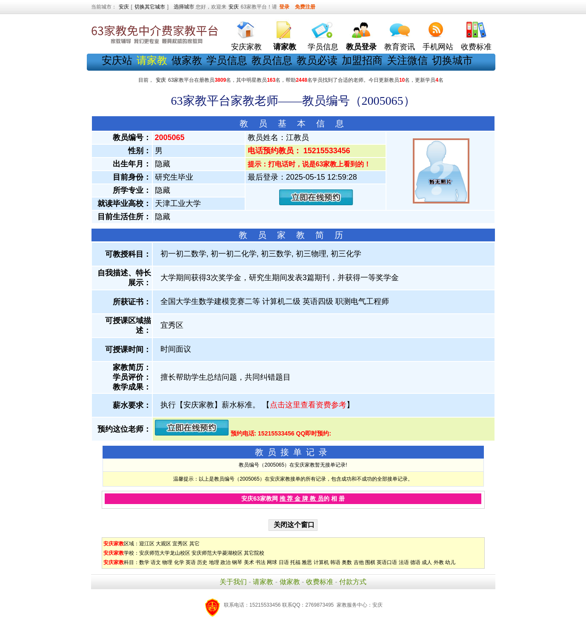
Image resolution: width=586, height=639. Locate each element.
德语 (415, 562)
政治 (225, 562)
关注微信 (407, 60)
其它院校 (254, 553)
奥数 (347, 562)
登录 (284, 7)
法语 (404, 562)
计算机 (321, 562)
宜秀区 (180, 544)
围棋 (370, 562)
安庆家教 (246, 47)
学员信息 (323, 47)
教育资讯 (399, 47)
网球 (272, 562)
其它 (194, 544)
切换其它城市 (149, 7)
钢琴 (237, 562)
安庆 (124, 7)
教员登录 (361, 47)
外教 (439, 562)
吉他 (359, 562)
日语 (284, 562)
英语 (191, 562)
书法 (260, 562)
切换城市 (452, 60)
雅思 (307, 562)
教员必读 (317, 60)
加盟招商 (362, 60)
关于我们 (233, 581)
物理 (167, 562)
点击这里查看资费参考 (308, 405)
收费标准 (476, 47)
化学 (179, 562)
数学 (144, 562)
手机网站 (438, 47)
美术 (249, 562)
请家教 (263, 581)
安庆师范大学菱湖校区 (217, 553)
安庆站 (117, 60)
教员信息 (272, 60)
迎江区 (146, 544)
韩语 (335, 562)
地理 (214, 562)
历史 (202, 562)
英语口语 (387, 562)
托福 (295, 562)
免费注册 (305, 7)
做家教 (187, 60)
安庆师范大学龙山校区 (164, 553)
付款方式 (352, 581)
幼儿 (450, 562)
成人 (427, 562)
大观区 (163, 544)
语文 (156, 562)
